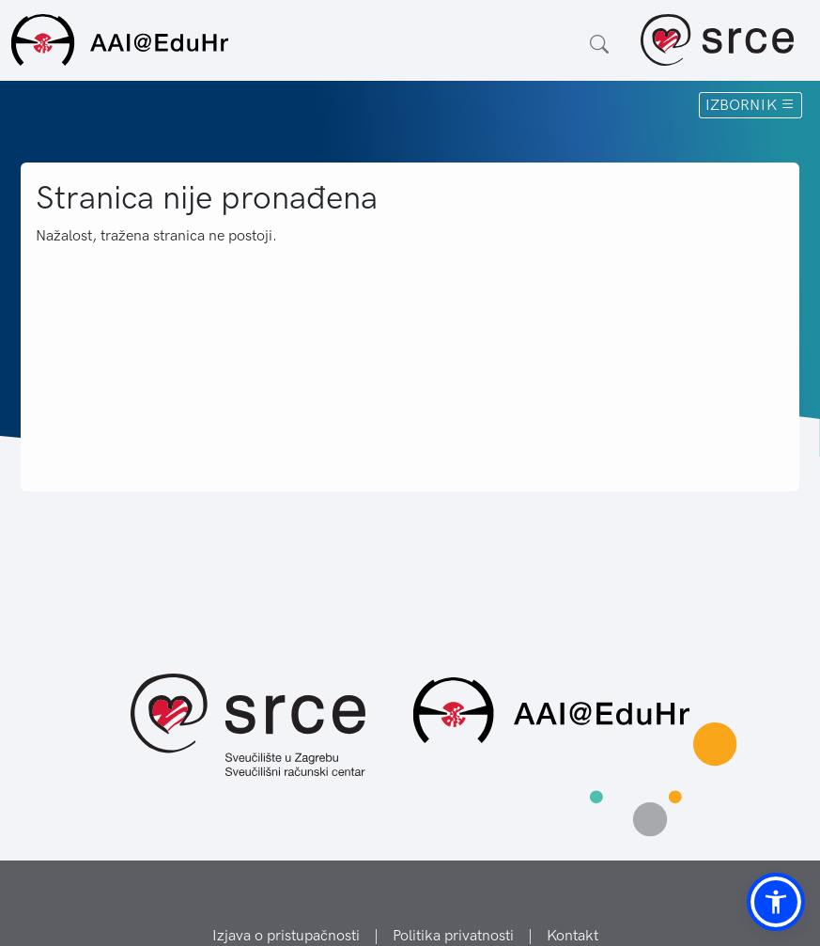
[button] (775, 901)
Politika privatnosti (453, 935)
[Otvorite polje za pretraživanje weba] (599, 44)
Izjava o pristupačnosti (286, 935)
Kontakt (572, 935)
